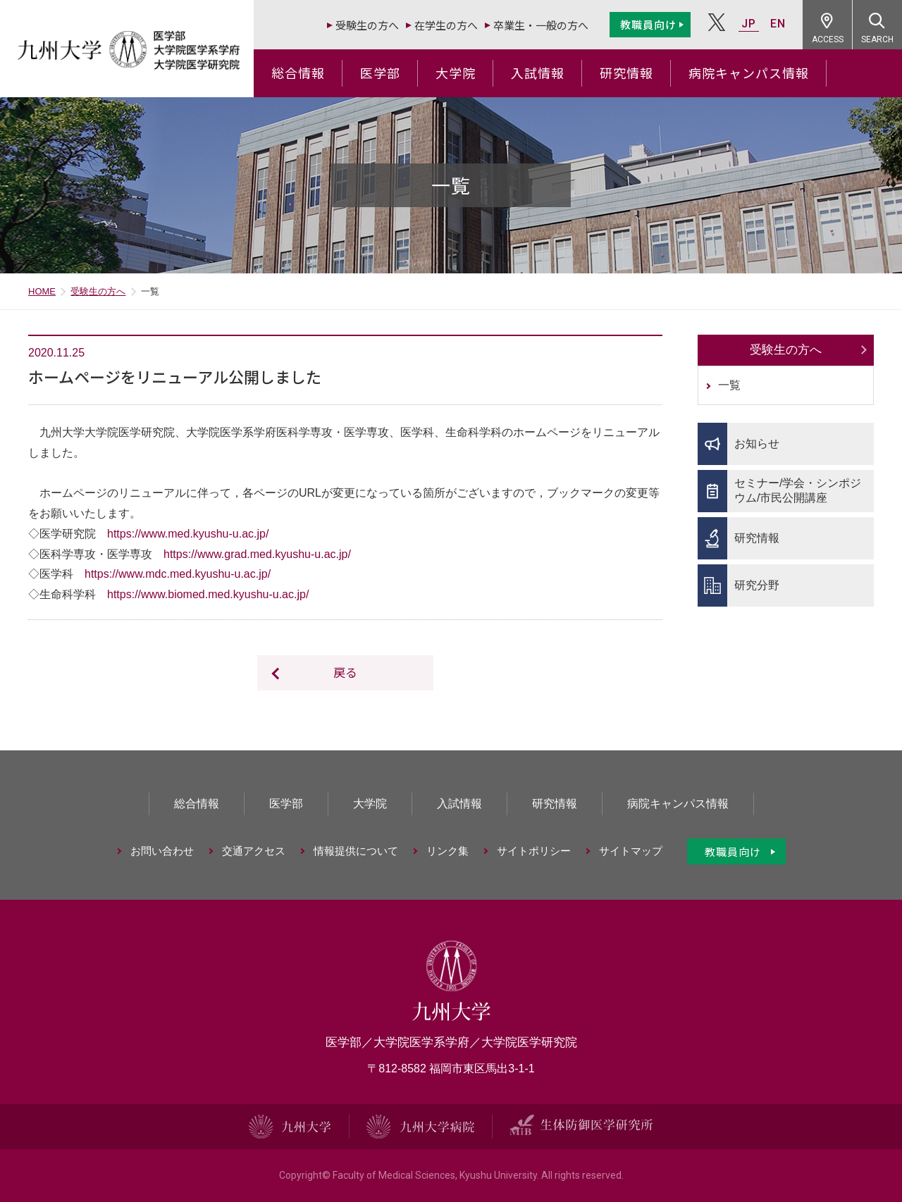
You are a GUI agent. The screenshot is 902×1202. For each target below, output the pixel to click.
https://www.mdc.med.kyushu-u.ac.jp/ (178, 574)
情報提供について (356, 851)
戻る (345, 672)
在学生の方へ (446, 25)
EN (778, 23)
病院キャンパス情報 (748, 72)
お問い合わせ (162, 851)
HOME (42, 291)
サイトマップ (630, 851)
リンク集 (447, 851)
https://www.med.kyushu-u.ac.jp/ (187, 534)
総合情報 (298, 72)
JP (748, 23)
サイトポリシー (534, 851)
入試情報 (537, 72)
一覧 (729, 385)
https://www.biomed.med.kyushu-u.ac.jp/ (208, 594)
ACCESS (828, 39)
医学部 (380, 72)
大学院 (455, 72)
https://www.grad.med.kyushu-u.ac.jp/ (257, 554)
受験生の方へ (367, 25)
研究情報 (626, 72)
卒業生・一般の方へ (540, 25)
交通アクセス (253, 851)
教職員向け (648, 24)
